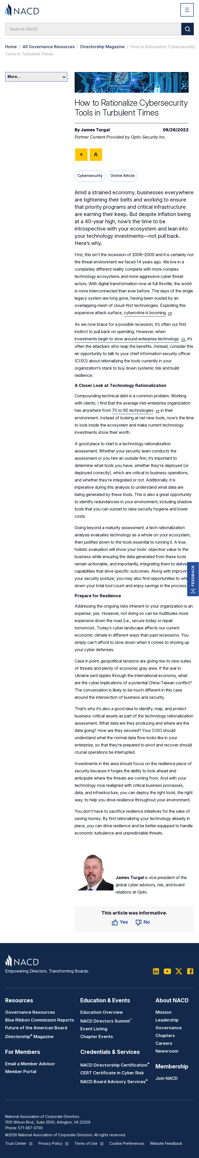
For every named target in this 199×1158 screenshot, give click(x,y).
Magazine (29, 1036)
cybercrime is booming (145, 312)
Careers (163, 1043)
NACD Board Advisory (114, 1081)
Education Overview (101, 1012)
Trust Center (15, 1143)
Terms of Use (85, 1143)
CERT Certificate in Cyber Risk (112, 1072)
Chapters (165, 1035)
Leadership (167, 1020)
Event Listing (93, 1028)
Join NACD (166, 1078)
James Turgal (95, 129)
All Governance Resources (49, 46)
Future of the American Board (36, 1027)
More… (37, 76)
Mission (163, 1012)
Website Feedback (166, 1143)
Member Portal (20, 1071)
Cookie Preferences (126, 1143)
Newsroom (166, 1051)
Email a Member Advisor (30, 1063)
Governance (168, 1027)
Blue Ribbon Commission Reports (39, 1020)
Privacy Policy (50, 1143)
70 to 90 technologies (132, 410)
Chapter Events (96, 1036)
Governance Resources (30, 1012)
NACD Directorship (115, 1065)
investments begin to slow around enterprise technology (127, 338)
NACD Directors (106, 1021)
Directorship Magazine (102, 46)
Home (11, 46)
